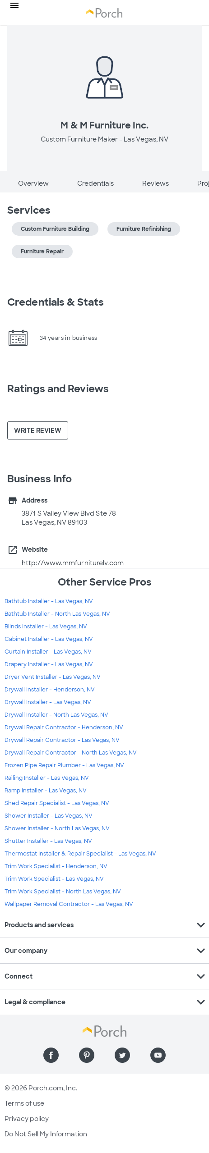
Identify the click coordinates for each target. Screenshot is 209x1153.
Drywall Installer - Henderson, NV (50, 689)
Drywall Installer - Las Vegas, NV (48, 702)
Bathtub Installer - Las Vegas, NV (49, 601)
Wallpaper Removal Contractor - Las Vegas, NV (69, 904)
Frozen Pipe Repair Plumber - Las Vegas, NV (64, 765)
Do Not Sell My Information (46, 1134)
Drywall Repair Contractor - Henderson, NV (64, 727)
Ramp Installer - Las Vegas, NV (46, 790)
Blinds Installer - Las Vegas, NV (46, 626)
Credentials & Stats (55, 302)
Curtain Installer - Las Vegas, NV (48, 651)
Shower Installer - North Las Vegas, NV (57, 828)
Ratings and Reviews (58, 388)
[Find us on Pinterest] (86, 1055)
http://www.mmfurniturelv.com (73, 563)
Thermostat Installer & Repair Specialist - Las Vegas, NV (80, 853)
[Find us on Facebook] (51, 1055)
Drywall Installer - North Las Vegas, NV (56, 714)
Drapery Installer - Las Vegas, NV (49, 664)
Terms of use (24, 1103)
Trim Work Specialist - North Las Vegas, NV (63, 891)
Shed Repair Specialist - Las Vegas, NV (57, 803)
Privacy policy (27, 1119)
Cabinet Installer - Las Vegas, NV (49, 639)
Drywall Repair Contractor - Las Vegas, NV (62, 740)
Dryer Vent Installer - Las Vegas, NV (53, 677)
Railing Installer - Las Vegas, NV (47, 778)
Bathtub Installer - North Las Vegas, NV (57, 614)
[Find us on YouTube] (158, 1055)
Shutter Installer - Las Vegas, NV (48, 841)
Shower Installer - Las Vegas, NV (49, 815)
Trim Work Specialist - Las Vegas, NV (54, 879)
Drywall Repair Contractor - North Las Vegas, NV (71, 752)
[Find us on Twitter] (122, 1055)
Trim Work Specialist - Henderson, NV (56, 866)
